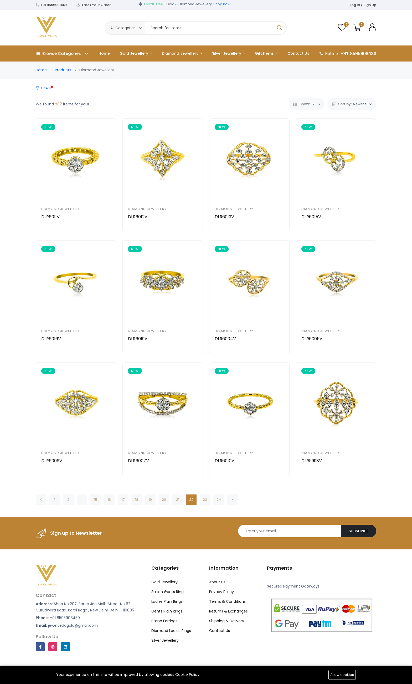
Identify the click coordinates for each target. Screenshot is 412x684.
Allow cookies (342, 674)
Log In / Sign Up (363, 4)
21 (177, 499)
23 (205, 499)
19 (150, 499)
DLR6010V (224, 461)
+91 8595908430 (54, 4)
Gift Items (266, 53)
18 (136, 499)
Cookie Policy (187, 674)
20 (164, 499)
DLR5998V (311, 461)
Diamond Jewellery (182, 53)
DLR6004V (225, 339)
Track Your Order (96, 4)
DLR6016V (51, 339)
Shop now (221, 4)
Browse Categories (62, 53)
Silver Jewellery (228, 53)
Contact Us (298, 53)
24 (219, 499)
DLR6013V (224, 217)
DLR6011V (50, 217)
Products (63, 70)
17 (123, 499)
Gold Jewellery (136, 53)
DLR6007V (138, 461)
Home (104, 53)
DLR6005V (311, 339)
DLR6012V (137, 217)
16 (109, 499)
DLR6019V (137, 339)
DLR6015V (311, 217)
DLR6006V (51, 461)
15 (95, 499)
